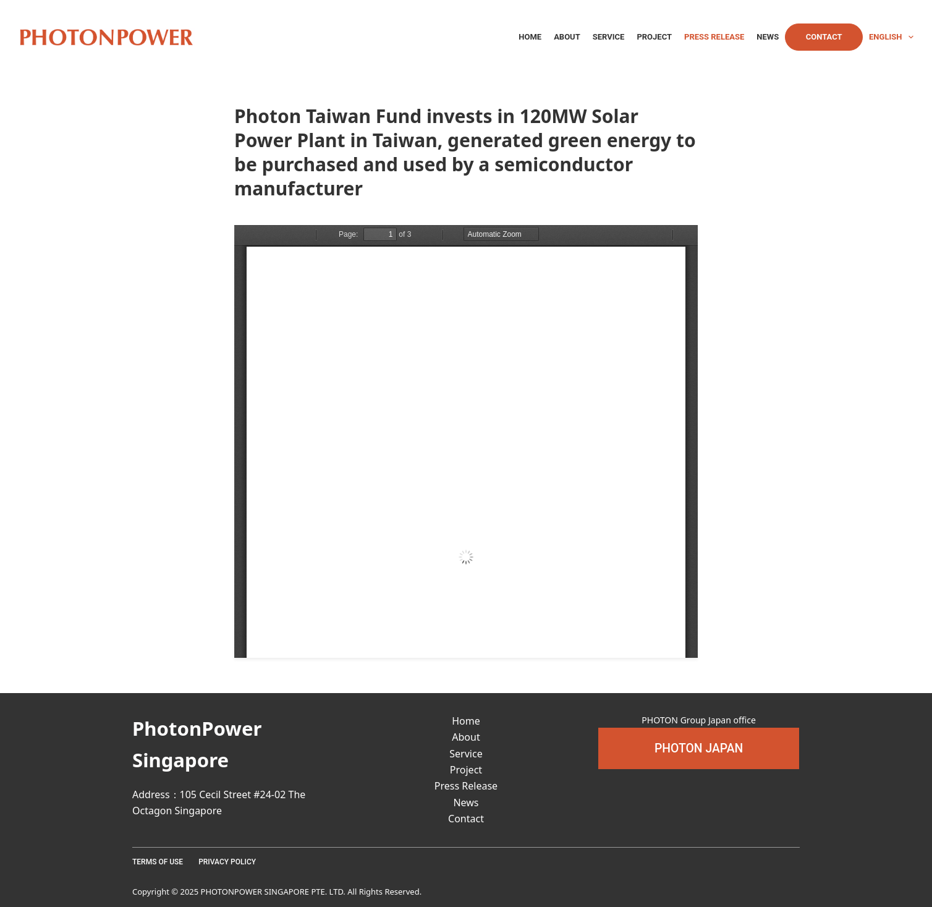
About (567, 36)
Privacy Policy (227, 862)
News (767, 36)
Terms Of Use (157, 862)
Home (530, 36)
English (891, 37)
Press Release (714, 36)
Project (654, 36)
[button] (699, 748)
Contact (824, 36)
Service (609, 36)
